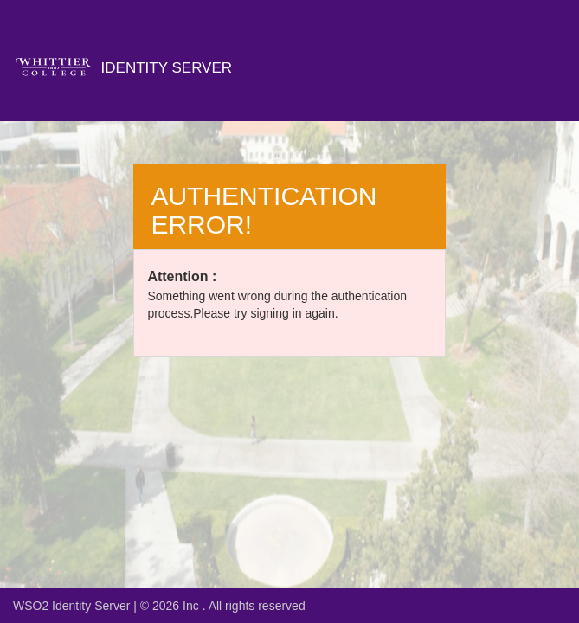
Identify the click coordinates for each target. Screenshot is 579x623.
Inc (193, 606)
